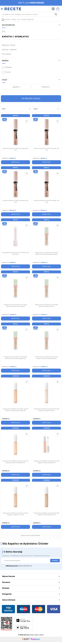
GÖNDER (55, 560)
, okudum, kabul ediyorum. (17, 566)
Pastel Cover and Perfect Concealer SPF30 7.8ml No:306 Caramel (15, 305)
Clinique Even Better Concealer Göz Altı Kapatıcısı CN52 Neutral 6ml (46, 514)
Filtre (16, 109)
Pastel (6, 72)
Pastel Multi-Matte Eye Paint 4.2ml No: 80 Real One (15, 253)
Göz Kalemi (6, 54)
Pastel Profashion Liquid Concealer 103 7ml (46, 201)
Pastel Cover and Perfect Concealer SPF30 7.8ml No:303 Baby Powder (46, 253)
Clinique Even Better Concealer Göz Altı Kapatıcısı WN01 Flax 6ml (46, 409)
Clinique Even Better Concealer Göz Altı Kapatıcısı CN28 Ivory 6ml (15, 514)
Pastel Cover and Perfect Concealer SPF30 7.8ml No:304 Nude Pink (46, 357)
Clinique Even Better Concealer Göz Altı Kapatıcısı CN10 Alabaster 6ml (15, 462)
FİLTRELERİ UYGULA (31, 98)
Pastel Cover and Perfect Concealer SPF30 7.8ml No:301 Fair (46, 305)
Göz (19, 19)
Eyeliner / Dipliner (9, 50)
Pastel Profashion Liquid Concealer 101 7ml (46, 149)
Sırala (46, 109)
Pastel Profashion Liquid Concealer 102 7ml (15, 201)
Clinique (7, 67)
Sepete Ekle (15, 162)
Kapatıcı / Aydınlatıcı (15, 36)
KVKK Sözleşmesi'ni (12, 565)
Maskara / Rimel (8, 45)
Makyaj (14, 19)
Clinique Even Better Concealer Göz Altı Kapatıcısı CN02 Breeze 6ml (46, 462)
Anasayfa (6, 19)
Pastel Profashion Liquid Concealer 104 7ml (15, 149)
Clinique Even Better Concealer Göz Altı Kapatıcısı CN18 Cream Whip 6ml (15, 409)
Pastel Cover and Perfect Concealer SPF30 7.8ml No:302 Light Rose (15, 357)
